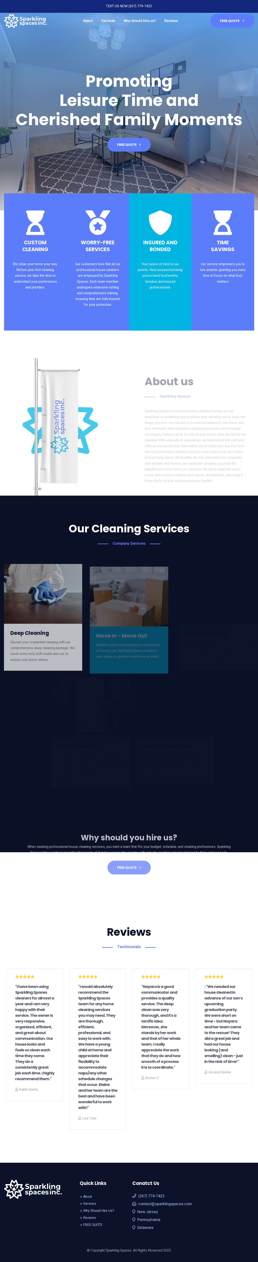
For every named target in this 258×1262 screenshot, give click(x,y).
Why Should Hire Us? (97, 1210)
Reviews (171, 21)
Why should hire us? (140, 21)
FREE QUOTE (232, 21)
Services (108, 21)
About (88, 21)
